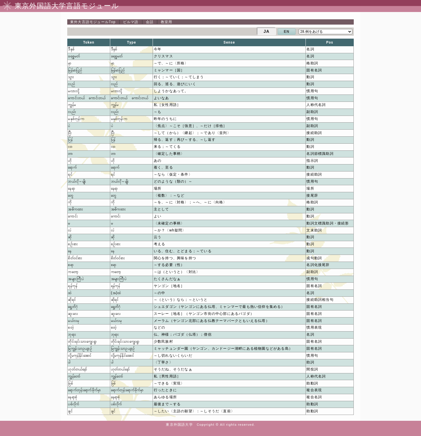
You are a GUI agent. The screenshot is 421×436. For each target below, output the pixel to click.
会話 (149, 22)
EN (286, 32)
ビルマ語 (131, 22)
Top (93, 22)
